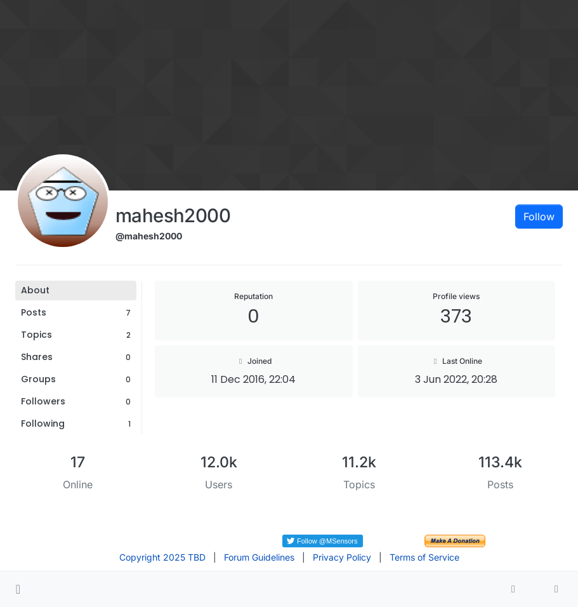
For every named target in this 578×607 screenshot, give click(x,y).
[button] (18, 589)
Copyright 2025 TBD (162, 557)
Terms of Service (424, 557)
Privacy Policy (342, 557)
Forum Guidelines (259, 557)
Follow (539, 216)
